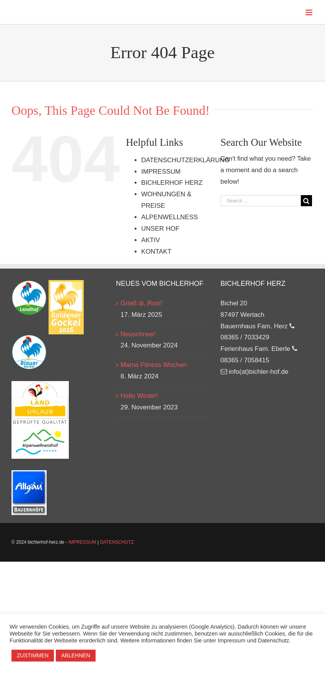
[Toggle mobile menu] (310, 12)
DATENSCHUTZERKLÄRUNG (185, 160)
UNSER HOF (160, 228)
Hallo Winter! (139, 395)
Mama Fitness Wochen (153, 364)
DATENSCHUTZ (116, 542)
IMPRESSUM (160, 171)
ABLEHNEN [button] (75, 655)
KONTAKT (156, 251)
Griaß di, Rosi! (141, 303)
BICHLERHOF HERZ (172, 182)
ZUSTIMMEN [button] (33, 655)
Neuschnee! (137, 334)
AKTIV (150, 240)
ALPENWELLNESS (169, 217)
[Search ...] (261, 200)
